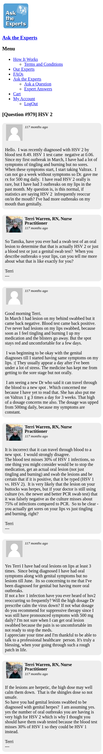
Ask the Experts (19, 38)
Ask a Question (37, 84)
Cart (17, 93)
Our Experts (24, 69)
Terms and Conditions (43, 64)
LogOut (31, 103)
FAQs (18, 74)
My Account (24, 98)
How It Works (25, 59)
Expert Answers (38, 89)
